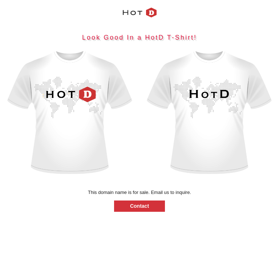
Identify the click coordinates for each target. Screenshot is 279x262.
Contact (139, 206)
